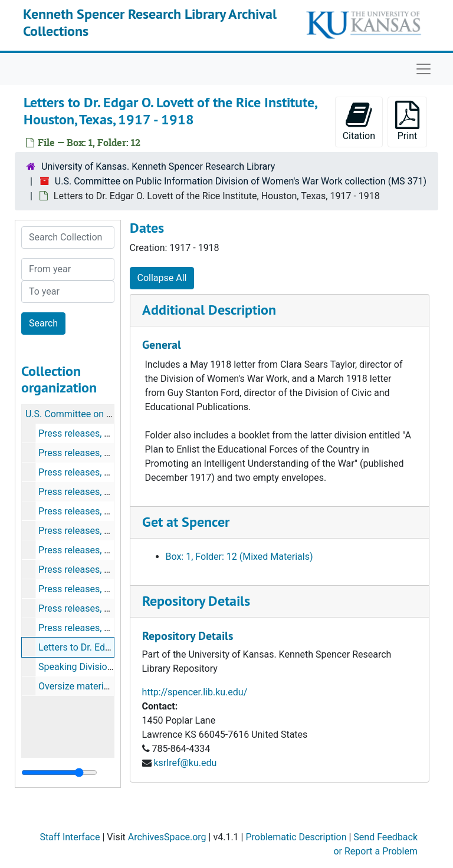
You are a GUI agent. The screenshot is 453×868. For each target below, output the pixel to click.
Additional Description (209, 310)
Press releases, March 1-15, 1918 (107, 472)
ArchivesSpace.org (167, 837)
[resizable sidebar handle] (59, 772)
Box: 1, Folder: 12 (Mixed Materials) (239, 556)
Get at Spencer (185, 522)
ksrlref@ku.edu (184, 762)
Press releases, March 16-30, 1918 (110, 491)
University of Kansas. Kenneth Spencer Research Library (158, 166)
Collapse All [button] (162, 277)
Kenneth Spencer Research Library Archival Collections (150, 22)
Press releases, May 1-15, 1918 (103, 550)
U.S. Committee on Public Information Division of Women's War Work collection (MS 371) (240, 181)
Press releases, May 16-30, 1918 (105, 569)
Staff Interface (70, 837)
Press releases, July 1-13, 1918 (103, 627)
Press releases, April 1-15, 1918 (103, 511)
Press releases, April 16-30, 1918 (106, 530)
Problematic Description (295, 837)
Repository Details (196, 601)
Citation (359, 121)
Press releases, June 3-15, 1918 (104, 589)
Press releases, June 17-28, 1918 (107, 608)
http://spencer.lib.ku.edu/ (195, 692)
